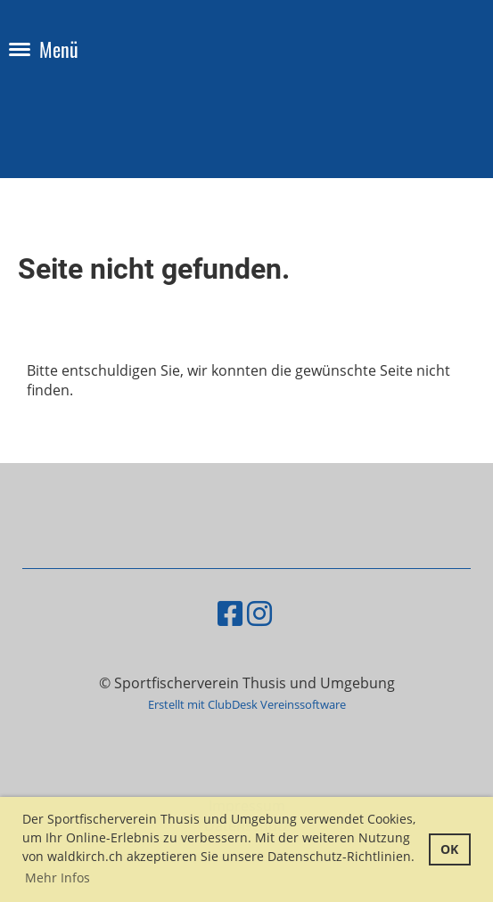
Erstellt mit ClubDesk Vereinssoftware (247, 704)
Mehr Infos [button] (57, 877)
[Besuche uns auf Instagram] (259, 613)
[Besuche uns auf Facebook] (230, 613)
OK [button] (449, 849)
